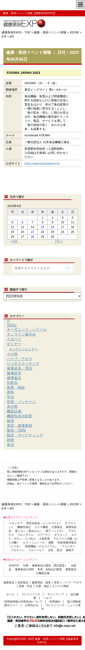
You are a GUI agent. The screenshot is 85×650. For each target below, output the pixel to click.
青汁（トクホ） (55, 531)
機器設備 (14, 411)
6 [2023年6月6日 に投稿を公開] (22, 222)
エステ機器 (41, 527)
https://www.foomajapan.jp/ (42, 163)
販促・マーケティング (25, 435)
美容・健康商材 (19, 426)
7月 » (58, 241)
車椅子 (70, 550)
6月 (4, 36)
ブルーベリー (36, 550)
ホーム (10, 594)
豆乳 (50, 550)
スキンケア (16, 523)
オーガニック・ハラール (27, 329)
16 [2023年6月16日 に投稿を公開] (52, 227)
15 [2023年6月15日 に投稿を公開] (42, 227)
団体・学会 (25, 586)
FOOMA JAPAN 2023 (23, 73)
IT (8, 321)
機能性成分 (24, 527)
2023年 (74, 32)
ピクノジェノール (34, 542)
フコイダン (68, 546)
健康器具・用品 (19, 368)
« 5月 (14, 241)
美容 (56, 582)
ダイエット (61, 534)
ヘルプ (47, 598)
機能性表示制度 (19, 416)
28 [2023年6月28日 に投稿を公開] (32, 236)
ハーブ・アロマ (19, 359)
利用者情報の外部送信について (23, 601)
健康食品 (14, 378)
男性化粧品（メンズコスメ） (44, 523)
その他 (12, 354)
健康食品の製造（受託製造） (49, 565)
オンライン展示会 (21, 334)
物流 (10, 421)
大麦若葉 (44, 538)
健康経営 (14, 373)
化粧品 (12, 383)
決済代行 (14, 565)
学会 (10, 397)
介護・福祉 (42, 586)
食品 (10, 445)
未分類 (12, 406)
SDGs (12, 325)
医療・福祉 (16, 387)
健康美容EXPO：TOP (16, 32)
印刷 (26, 565)
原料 (10, 392)
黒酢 (51, 542)
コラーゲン (44, 534)
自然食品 (22, 582)
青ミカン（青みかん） (28, 531)
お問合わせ (32, 605)
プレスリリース (30, 594)
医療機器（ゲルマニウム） (41, 546)
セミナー (14, 344)
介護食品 (56, 527)
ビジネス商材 (60, 586)
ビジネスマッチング (23, 364)
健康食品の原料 (24, 569)
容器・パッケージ (21, 402)
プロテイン (18, 550)
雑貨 (10, 440)
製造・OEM (16, 430)
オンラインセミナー (23, 349)
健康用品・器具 (41, 582)
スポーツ (14, 339)
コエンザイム (25, 534)
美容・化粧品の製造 (49, 569)
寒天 (59, 550)
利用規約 (54, 601)
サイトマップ (55, 594)
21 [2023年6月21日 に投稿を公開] (32, 232)
